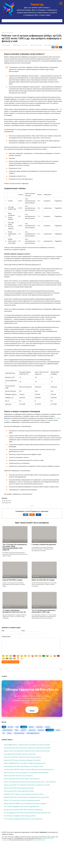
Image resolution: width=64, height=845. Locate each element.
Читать (32, 711)
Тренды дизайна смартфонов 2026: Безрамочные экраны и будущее (25, 803)
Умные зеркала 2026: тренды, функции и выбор (19, 791)
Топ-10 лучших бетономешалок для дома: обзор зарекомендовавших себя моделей (14, 547)
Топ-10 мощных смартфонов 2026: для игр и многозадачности (23, 819)
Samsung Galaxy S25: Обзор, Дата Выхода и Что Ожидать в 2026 (23, 766)
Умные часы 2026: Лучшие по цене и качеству (18, 775)
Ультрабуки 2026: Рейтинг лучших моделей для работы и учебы (24, 794)
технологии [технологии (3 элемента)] (49, 730)
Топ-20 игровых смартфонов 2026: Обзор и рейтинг (20, 816)
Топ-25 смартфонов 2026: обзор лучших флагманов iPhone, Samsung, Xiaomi (27, 813)
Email (23, 630)
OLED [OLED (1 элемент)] (17, 727)
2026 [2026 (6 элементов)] (4, 727)
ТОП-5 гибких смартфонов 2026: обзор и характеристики (21, 806)
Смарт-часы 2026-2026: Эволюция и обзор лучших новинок (22, 757)
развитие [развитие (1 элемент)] (23, 730)
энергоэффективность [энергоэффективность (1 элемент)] (33, 733)
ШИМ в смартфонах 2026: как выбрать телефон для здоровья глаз (24, 763)
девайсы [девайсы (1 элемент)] (31, 727)
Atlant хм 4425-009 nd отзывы (43, 580)
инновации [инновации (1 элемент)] (39, 727)
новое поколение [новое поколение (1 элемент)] (7, 730)
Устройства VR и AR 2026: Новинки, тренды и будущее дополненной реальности (29, 769)
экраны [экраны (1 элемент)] (9, 733)
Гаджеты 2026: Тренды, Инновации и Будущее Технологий (22, 760)
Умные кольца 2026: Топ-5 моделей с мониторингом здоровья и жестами (27, 785)
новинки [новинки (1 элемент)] (47, 727)
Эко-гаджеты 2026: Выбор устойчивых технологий (19, 754)
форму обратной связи (38, 840)
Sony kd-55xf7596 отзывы (12, 580)
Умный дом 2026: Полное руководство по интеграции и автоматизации (26, 772)
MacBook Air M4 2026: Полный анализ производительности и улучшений (26, 797)
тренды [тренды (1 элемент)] (58, 730)
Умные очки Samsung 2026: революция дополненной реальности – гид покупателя (29, 782)
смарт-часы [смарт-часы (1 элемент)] (32, 730)
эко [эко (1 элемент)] (4, 733)
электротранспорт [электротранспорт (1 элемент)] (19, 733)
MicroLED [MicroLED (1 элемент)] (10, 727)
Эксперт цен (38, 45)
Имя (3, 630)
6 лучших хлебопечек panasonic (44, 544)
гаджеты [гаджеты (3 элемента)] (23, 727)
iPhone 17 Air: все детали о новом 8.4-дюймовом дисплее (22, 800)
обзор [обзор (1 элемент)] (16, 730)
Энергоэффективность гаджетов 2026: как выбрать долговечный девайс (27, 745)
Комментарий (6, 636)
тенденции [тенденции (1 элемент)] (41, 730)
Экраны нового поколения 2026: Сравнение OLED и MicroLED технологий (26, 751)
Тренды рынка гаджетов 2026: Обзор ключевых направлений (23, 809)
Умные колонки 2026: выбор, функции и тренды (19, 788)
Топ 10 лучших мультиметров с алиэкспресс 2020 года (44, 611)
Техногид (37, 4)
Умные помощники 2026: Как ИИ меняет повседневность (22, 779)
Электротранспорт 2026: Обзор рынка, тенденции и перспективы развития (27, 748)
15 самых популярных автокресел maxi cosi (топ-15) (14, 611)
